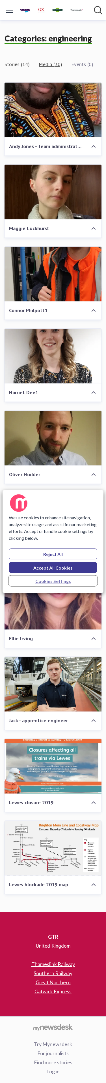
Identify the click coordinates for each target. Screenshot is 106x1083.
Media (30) (50, 64)
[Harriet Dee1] (53, 356)
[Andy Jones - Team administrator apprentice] (53, 110)
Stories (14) (17, 64)
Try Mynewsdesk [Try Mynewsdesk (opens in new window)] (53, 1044)
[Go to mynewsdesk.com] (53, 1027)
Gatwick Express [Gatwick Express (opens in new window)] (53, 991)
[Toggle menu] (9, 10)
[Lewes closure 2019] (53, 766)
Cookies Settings (53, 581)
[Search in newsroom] (98, 10)
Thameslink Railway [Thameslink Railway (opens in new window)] (53, 964)
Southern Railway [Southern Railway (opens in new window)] (53, 973)
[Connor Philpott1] (53, 274)
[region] (53, 541)
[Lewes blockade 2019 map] (53, 848)
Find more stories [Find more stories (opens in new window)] (53, 1062)
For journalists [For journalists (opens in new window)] (53, 1053)
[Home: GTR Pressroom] (51, 10)
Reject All (53, 554)
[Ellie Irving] (53, 602)
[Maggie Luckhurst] (53, 192)
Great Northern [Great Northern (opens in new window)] (53, 982)
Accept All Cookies (53, 567)
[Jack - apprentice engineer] (53, 684)
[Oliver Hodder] (53, 438)
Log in (53, 1071)
